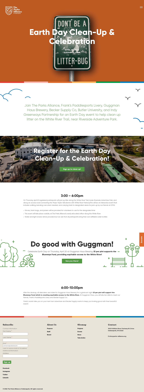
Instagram (6, 371)
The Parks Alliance (14, 10)
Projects (80, 328)
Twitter (5, 374)
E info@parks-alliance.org (117, 336)
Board (49, 335)
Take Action (81, 338)
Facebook (6, 368)
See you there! (72, 261)
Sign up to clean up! (72, 169)
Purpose (50, 328)
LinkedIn (5, 378)
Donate (142, 247)
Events (80, 332)
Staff (48, 332)
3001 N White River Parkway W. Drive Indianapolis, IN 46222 (121, 329)
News (79, 335)
